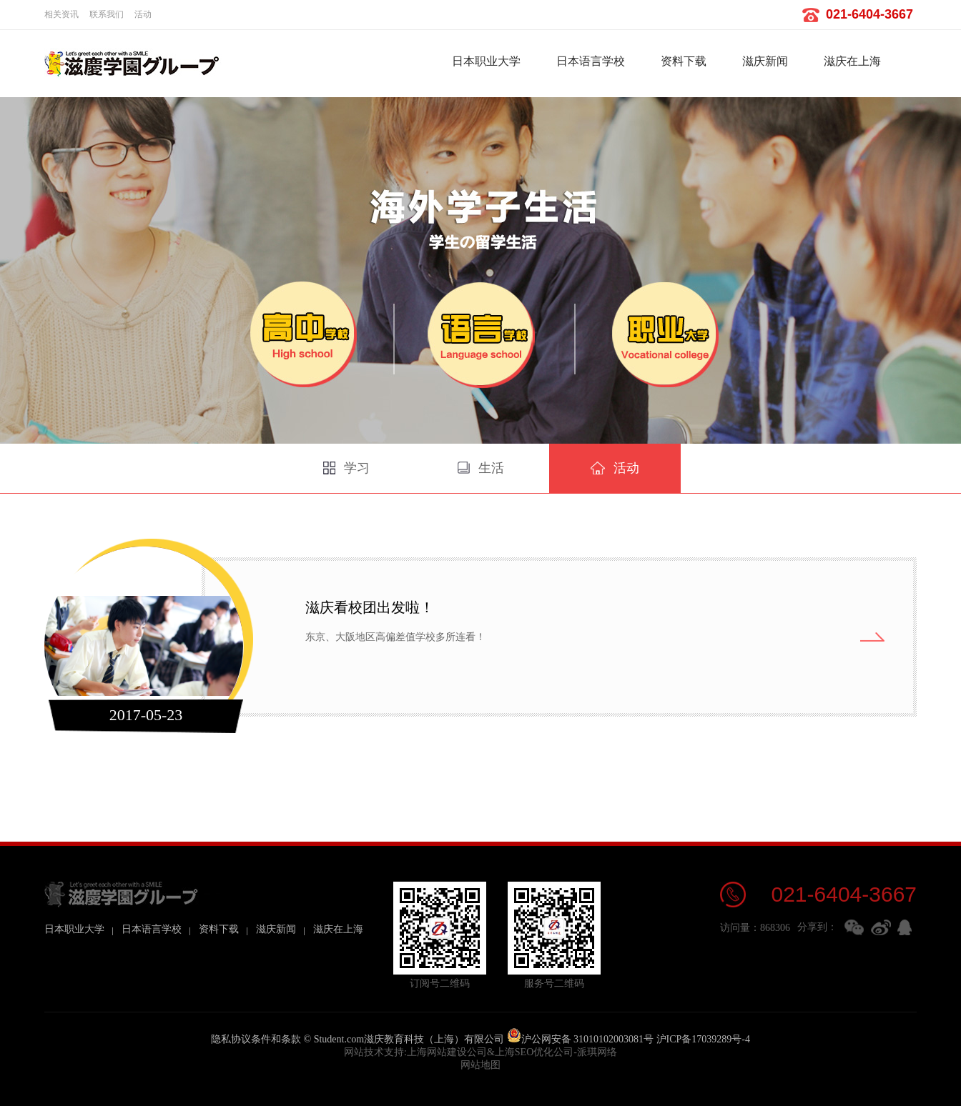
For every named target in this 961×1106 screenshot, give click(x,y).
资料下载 (683, 61)
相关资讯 (61, 14)
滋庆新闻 (765, 61)
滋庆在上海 (852, 61)
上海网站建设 (437, 1052)
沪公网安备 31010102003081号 (580, 1039)
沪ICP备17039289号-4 (703, 1039)
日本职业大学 (486, 61)
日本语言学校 (590, 61)
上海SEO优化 (524, 1052)
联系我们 (106, 14)
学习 (346, 468)
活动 (143, 14)
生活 (481, 468)
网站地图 (480, 1065)
